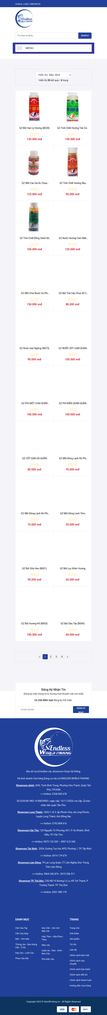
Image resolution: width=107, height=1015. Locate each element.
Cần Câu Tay (21, 928)
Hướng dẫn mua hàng (80, 985)
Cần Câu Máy (21, 933)
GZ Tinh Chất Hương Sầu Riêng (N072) (72, 183)
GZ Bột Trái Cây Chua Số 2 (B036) (72, 293)
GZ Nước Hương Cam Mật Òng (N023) (72, 238)
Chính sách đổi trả (78, 974)
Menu (29, 48)
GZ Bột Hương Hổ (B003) (34, 623)
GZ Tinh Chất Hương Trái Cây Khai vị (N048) (72, 128)
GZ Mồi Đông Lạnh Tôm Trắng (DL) (72, 513)
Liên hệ (73, 950)
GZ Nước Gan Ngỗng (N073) (34, 348)
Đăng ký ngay (81, 710)
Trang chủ (74, 928)
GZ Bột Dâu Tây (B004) (73, 623)
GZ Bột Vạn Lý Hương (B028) (34, 128)
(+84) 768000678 (31, 4)
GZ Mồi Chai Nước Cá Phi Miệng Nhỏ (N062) (34, 293)
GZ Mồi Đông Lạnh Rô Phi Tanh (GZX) (72, 458)
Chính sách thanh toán (81, 980)
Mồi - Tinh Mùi (22, 939)
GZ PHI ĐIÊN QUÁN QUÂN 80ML (72, 403)
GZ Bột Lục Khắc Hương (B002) (72, 568)
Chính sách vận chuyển (77, 962)
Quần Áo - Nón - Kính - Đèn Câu (52, 952)
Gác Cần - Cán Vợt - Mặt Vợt (51, 929)
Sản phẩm (74, 939)
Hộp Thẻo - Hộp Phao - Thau (53, 938)
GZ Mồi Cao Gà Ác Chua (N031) (34, 183)
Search (85, 35)
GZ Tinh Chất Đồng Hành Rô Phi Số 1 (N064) (34, 238)
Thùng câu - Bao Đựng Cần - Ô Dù (26, 946)
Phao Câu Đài (22, 958)
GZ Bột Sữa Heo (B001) (34, 568)
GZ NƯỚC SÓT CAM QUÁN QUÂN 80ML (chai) (72, 348)
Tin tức (73, 944)
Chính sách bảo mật (79, 955)
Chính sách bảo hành (80, 969)
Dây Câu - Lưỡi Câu (24, 953)
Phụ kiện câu (48, 959)
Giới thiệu (74, 933)
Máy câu (46, 945)
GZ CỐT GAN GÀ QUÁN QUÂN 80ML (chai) (34, 458)
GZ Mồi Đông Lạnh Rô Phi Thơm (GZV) (34, 513)
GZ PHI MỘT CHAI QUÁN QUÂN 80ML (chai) (34, 403)
